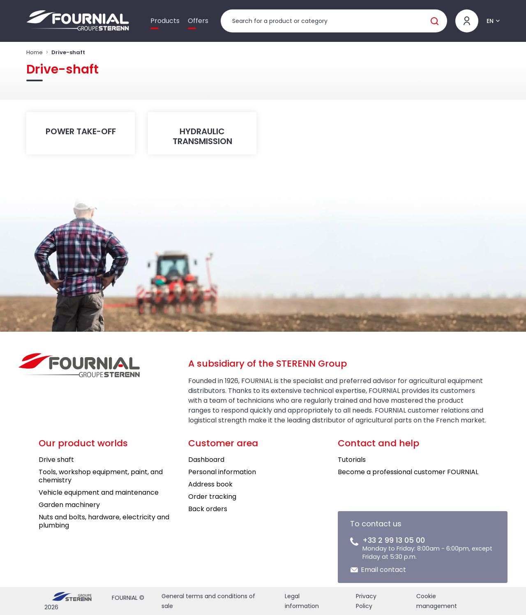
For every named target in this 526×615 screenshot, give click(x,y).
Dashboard (206, 459)
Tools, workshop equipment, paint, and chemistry (101, 476)
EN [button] (490, 21)
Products (165, 20)
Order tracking (212, 496)
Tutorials (352, 459)
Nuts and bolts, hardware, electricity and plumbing (104, 521)
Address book (210, 484)
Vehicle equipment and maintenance (99, 492)
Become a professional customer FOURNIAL (408, 472)
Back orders (207, 509)
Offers (198, 20)
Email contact (383, 569)
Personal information (222, 472)
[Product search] (334, 20)
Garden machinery (69, 504)
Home (34, 52)
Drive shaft (56, 459)
